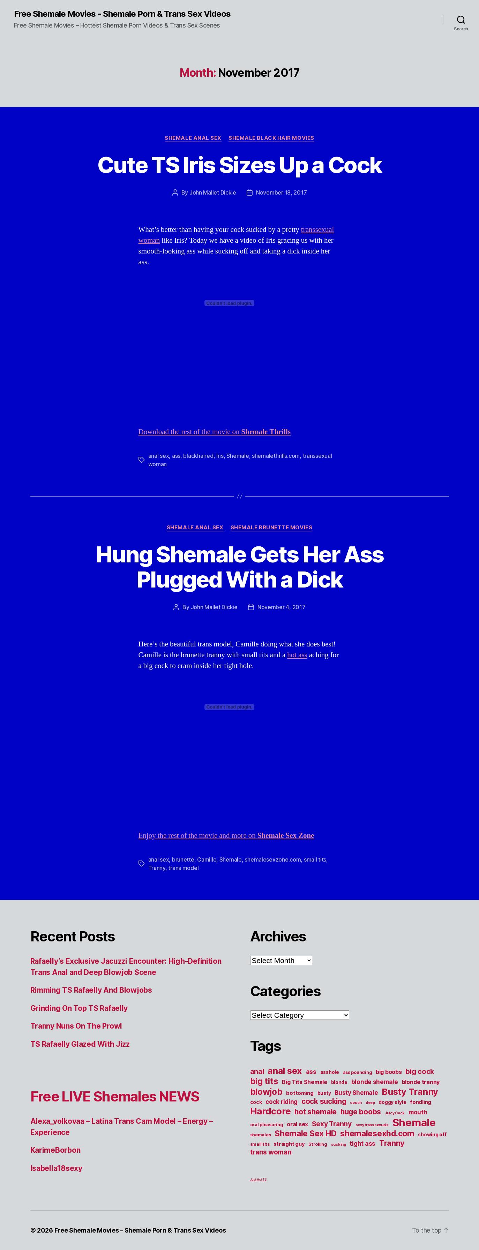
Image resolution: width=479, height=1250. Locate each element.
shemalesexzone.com (273, 859)
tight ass (362, 1143)
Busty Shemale (356, 1092)
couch (356, 1102)
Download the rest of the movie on (215, 432)
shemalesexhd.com (377, 1133)
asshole (329, 1072)
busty (324, 1093)
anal (257, 1071)
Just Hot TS (258, 1179)
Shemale (237, 455)
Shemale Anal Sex (193, 138)
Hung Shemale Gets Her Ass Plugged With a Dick (240, 567)
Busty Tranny (410, 1091)
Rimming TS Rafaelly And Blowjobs (91, 990)
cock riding (281, 1101)
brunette (183, 859)
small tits (315, 859)
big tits (264, 1081)
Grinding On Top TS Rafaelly (79, 1008)
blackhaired (198, 455)
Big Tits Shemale (304, 1081)
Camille (206, 859)
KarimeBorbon (55, 1150)
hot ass (297, 655)
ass (176, 455)
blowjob (266, 1091)
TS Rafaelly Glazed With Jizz (80, 1044)
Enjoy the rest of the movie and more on (226, 835)
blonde (339, 1082)
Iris (220, 455)
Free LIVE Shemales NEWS (115, 1096)
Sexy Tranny (332, 1124)
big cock (419, 1071)
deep (370, 1102)
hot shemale (315, 1111)
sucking (338, 1144)
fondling (420, 1102)
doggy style (392, 1102)
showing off (432, 1134)
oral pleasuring (266, 1124)
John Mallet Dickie (212, 192)
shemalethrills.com (276, 455)
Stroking (317, 1144)
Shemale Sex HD (305, 1133)
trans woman (271, 1152)
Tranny (156, 867)
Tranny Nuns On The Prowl (76, 1026)
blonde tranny (421, 1081)
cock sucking (323, 1101)
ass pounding (357, 1072)
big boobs (389, 1071)
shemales (260, 1134)
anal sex (158, 455)
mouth (418, 1112)
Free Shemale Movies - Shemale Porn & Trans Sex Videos (122, 14)
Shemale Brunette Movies (272, 527)
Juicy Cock (395, 1113)
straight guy (289, 1144)
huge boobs (360, 1111)
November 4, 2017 (281, 607)
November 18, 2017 (281, 192)
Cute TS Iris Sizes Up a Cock (239, 164)
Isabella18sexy (56, 1168)
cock (256, 1102)
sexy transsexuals (372, 1125)
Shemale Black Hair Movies (271, 138)
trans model (183, 867)
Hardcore (270, 1111)
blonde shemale (374, 1081)
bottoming (300, 1093)
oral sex (297, 1124)
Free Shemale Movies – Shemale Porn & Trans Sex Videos (140, 1230)
